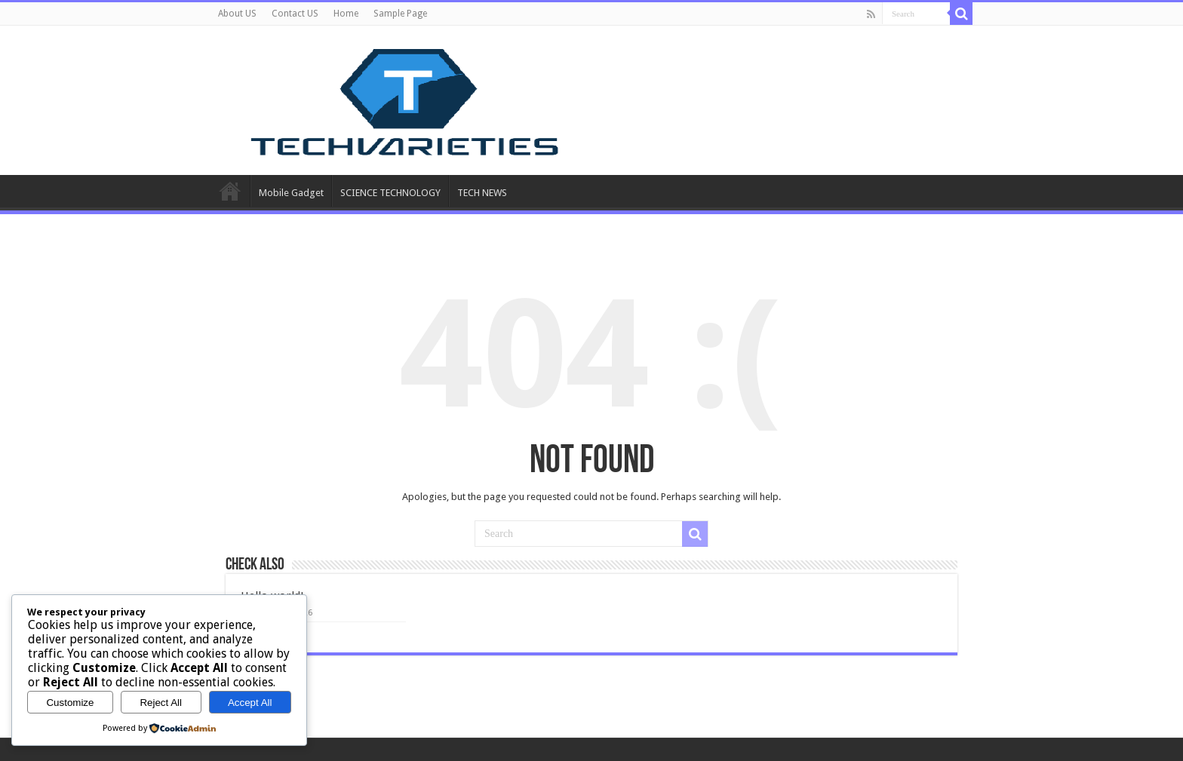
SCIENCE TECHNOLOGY (390, 192)
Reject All (161, 702)
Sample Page (400, 13)
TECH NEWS (482, 192)
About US (237, 13)
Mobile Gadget (291, 192)
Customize (70, 702)
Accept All (250, 702)
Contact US (295, 13)
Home (345, 13)
